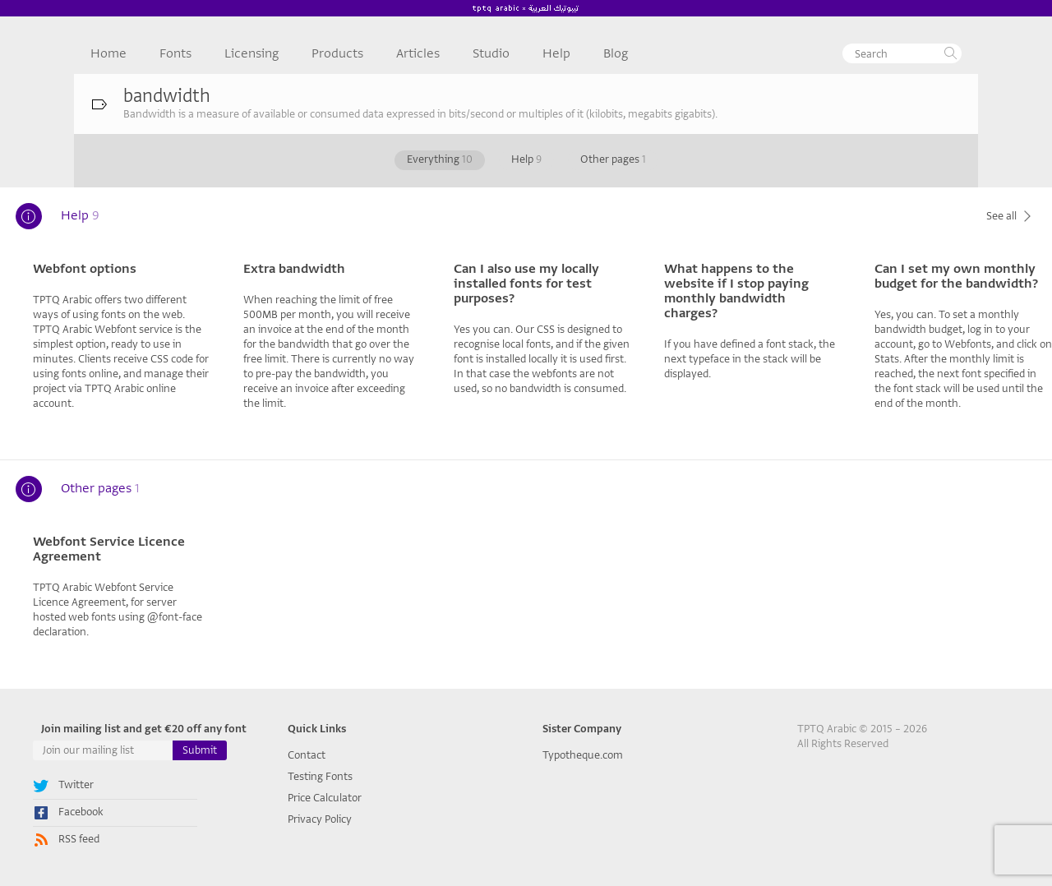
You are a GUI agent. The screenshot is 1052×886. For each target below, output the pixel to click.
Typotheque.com (582, 755)
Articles (418, 53)
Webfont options (84, 269)
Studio (491, 53)
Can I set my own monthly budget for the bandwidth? (956, 276)
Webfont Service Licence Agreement (109, 549)
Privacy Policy (320, 819)
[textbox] (902, 53)
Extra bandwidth (294, 269)
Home (108, 53)
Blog (615, 53)
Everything (440, 159)
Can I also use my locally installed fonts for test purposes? (526, 284)
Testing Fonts (320, 776)
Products (337, 53)
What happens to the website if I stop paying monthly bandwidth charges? (736, 291)
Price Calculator (325, 798)
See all (1011, 216)
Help (556, 53)
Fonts (175, 53)
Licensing (251, 53)
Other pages (613, 159)
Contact (306, 755)
